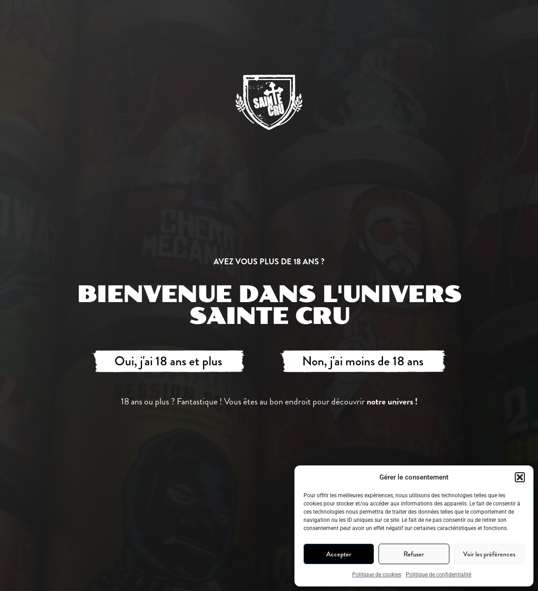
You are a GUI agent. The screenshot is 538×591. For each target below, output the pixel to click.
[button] (519, 477)
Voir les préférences (489, 554)
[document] (269, 295)
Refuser (414, 554)
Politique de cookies (376, 574)
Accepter (338, 554)
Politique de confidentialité (438, 574)
